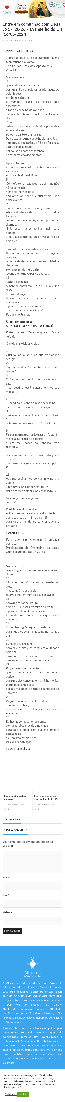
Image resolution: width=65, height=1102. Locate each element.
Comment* (8, 845)
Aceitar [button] (23, 1094)
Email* (6, 895)
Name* (6, 877)
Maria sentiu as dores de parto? (16, 797)
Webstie (7, 912)
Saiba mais (11, 1094)
